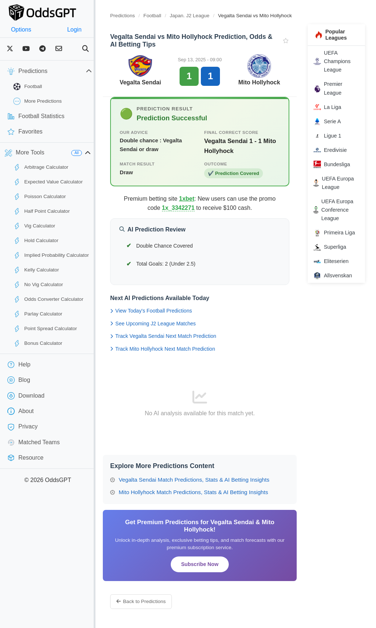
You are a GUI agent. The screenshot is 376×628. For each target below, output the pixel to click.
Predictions (137, 15)
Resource (25, 457)
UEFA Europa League (337, 183)
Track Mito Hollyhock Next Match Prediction (177, 349)
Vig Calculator (34, 226)
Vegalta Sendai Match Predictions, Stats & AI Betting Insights (204, 480)
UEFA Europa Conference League (337, 209)
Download (25, 395)
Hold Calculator (35, 240)
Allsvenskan (336, 276)
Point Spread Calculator (45, 328)
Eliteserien (334, 261)
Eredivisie (333, 150)
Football (27, 86)
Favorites (25, 131)
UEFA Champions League (335, 61)
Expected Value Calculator (48, 182)
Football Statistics (35, 116)
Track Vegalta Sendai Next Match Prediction (178, 336)
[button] (102, 153)
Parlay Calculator (37, 314)
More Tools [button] (24, 153)
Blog (18, 380)
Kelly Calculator (36, 270)
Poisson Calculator (39, 196)
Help (18, 364)
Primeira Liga (338, 233)
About (20, 411)
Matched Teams (33, 442)
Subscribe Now (209, 564)
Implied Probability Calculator (51, 255)
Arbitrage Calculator (40, 167)
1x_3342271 (187, 208)
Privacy (22, 427)
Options (25, 29)
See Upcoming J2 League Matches (167, 323)
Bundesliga (335, 164)
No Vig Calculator (38, 284)
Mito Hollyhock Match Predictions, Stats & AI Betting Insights (204, 492)
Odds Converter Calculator (48, 299)
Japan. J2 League (204, 15)
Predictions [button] (56, 71)
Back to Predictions (155, 601)
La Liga (331, 107)
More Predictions (37, 101)
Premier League (331, 88)
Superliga (333, 247)
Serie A (330, 121)
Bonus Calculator (37, 343)
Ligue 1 (331, 135)
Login (85, 29)
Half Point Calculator (41, 211)
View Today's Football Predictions (166, 311)
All (91, 153)
